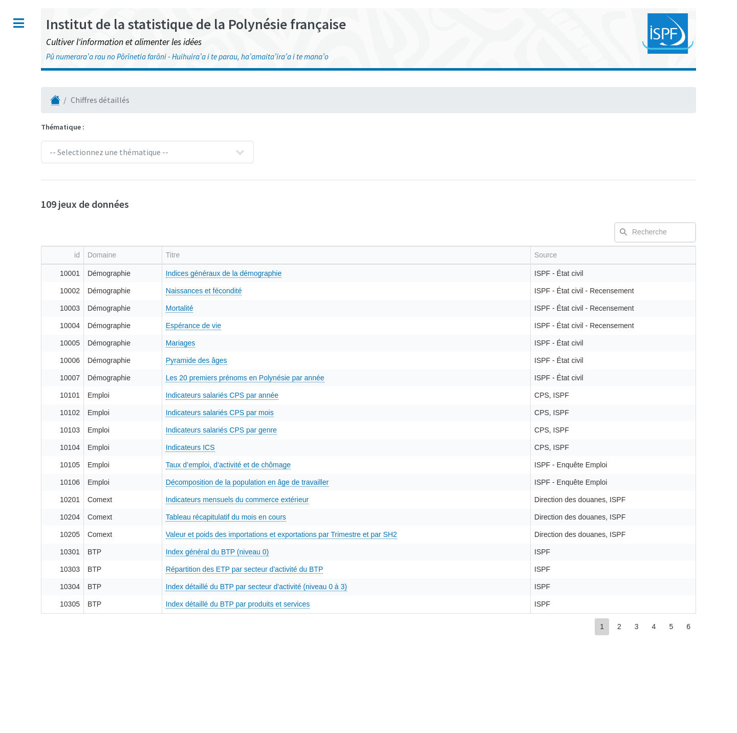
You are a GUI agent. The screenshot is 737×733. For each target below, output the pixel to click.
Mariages (325, 343)
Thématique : (240, 127)
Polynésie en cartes (49, 195)
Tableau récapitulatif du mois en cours (370, 517)
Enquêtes (29, 149)
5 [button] (671, 626)
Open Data (30, 233)
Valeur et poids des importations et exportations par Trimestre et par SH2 (425, 534)
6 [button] (688, 626)
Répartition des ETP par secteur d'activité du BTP (388, 569)
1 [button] (602, 626)
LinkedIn (47, 625)
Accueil (26, 64)
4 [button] (654, 626)
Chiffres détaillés (45, 176)
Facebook (49, 590)
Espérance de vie (337, 325)
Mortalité (324, 308)
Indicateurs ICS (334, 447)
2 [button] (619, 626)
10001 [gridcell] (235, 273)
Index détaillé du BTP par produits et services (382, 604)
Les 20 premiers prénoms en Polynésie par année (389, 378)
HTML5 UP (114, 714)
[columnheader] (234, 255)
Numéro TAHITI (37, 83)
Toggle (195, 23)
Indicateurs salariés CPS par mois (364, 412)
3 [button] (637, 626)
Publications (35, 102)
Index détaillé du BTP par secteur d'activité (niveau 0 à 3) (400, 587)
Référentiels (36, 214)
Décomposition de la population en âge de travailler (391, 482)
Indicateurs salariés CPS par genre (365, 430)
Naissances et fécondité (348, 291)
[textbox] (655, 233)
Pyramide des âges (341, 360)
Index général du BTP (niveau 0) (361, 552)
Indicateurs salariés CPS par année (366, 395)
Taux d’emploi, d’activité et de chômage (372, 465)
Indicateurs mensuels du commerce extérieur (381, 499)
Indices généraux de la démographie (368, 273)
